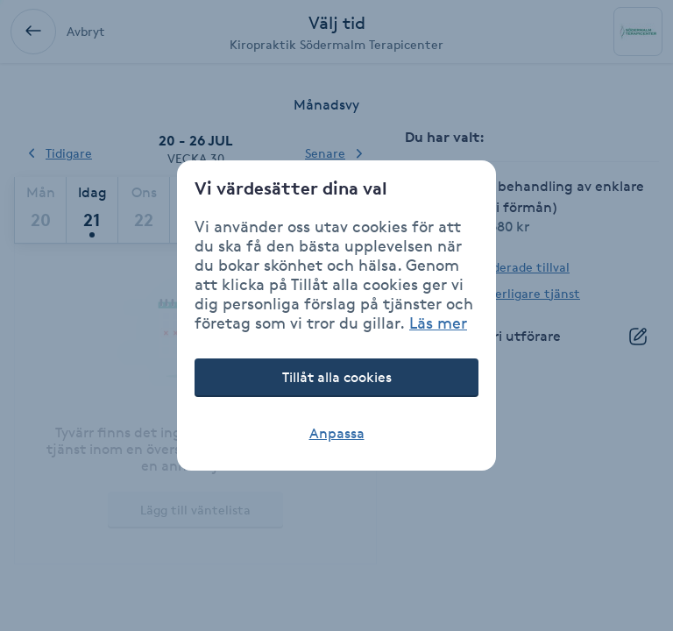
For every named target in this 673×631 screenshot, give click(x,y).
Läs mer (438, 322)
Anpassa (337, 433)
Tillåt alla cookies (337, 377)
